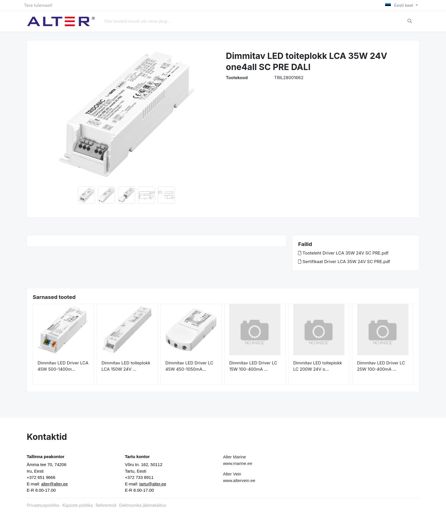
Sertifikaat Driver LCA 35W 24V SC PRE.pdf (344, 261)
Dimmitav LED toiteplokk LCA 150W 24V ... (126, 366)
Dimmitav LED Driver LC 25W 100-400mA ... (381, 366)
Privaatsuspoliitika (43, 505)
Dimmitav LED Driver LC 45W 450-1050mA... (189, 366)
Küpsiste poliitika (77, 505)
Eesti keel (399, 5)
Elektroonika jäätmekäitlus (142, 505)
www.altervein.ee (239, 480)
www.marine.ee (237, 463)
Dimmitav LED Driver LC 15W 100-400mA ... (253, 366)
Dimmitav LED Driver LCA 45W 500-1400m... (63, 366)
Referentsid (106, 505)
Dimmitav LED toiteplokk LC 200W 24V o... (317, 366)
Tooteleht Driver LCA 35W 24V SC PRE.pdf (343, 253)
